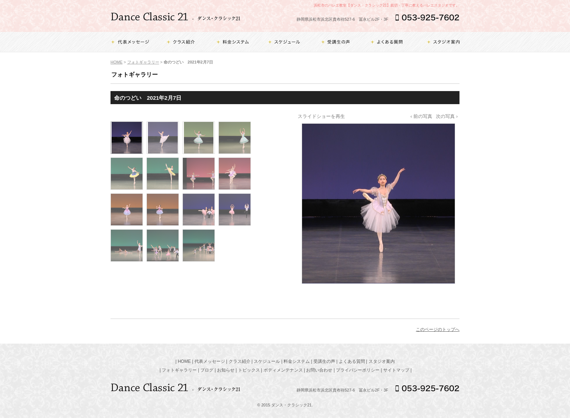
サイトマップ (396, 370)
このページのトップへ (437, 329)
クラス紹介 (239, 361)
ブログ (206, 370)
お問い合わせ (319, 370)
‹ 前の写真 (421, 116)
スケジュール (267, 361)
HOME (117, 62)
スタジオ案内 (382, 361)
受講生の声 (324, 361)
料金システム (297, 361)
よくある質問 (352, 361)
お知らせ (225, 370)
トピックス (249, 370)
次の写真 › (447, 116)
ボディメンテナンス (283, 370)
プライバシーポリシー (358, 370)
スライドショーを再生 (321, 116)
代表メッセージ (209, 361)
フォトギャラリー (143, 62)
